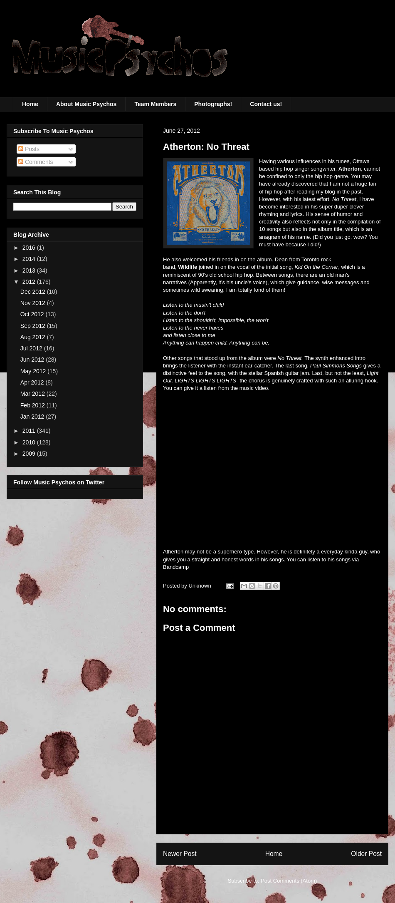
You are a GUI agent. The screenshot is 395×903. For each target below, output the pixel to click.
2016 (29, 247)
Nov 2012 (33, 303)
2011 (29, 430)
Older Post (366, 853)
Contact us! (266, 104)
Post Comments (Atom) (289, 881)
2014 (29, 259)
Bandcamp (176, 567)
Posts (29, 149)
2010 (29, 442)
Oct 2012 (33, 314)
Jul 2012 (32, 348)
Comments (35, 162)
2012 (29, 281)
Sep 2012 (33, 325)
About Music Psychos (86, 104)
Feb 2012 (33, 405)
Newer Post (180, 853)
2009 (29, 453)
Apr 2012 (33, 382)
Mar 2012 (33, 393)
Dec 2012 (33, 291)
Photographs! (213, 104)
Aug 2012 (33, 337)
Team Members (155, 104)
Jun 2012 (33, 359)
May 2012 (33, 371)
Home (30, 104)
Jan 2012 (33, 416)
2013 (29, 270)
